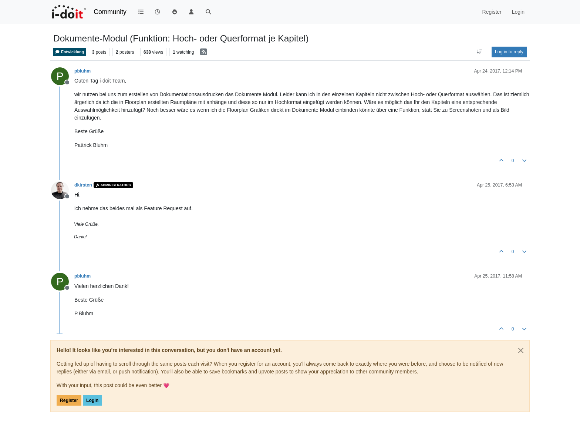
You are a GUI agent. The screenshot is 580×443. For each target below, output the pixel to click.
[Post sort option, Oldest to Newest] (479, 52)
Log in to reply (509, 51)
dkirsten (83, 185)
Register (69, 400)
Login (92, 400)
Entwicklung (69, 52)
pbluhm (82, 71)
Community (110, 12)
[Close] (520, 350)
